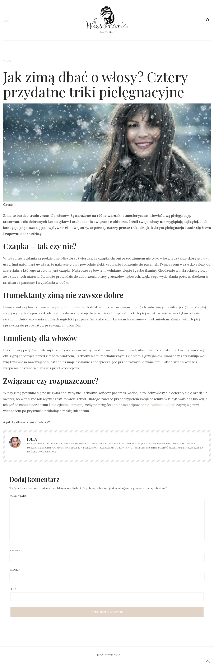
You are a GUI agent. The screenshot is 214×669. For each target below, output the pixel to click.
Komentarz (17, 496)
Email (14, 569)
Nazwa (14, 550)
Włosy (7, 60)
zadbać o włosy (162, 405)
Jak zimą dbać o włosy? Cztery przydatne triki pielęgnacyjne (95, 84)
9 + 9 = (14, 589)
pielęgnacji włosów (70, 307)
